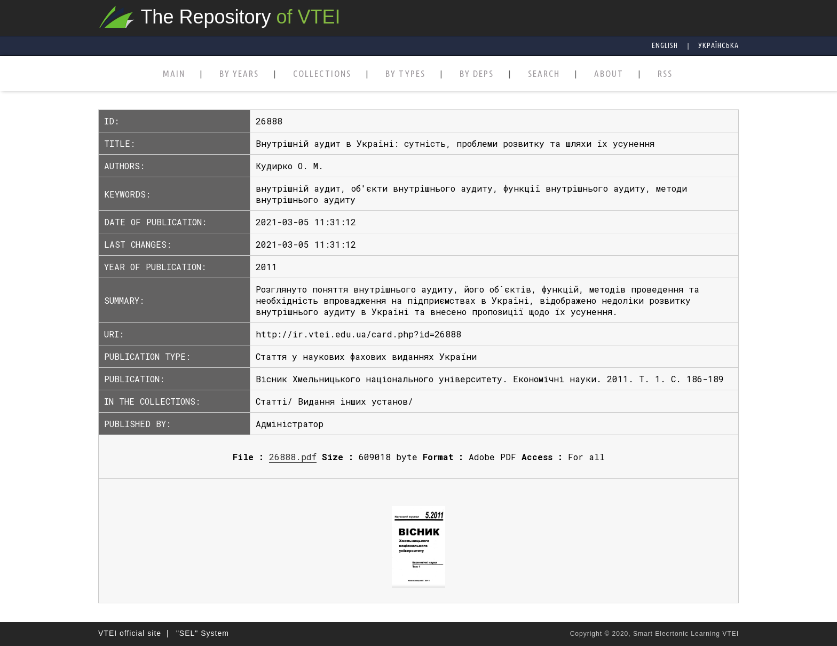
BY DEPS (477, 73)
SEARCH (544, 73)
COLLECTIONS (322, 73)
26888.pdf (293, 456)
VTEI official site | (133, 633)
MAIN (174, 73)
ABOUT (608, 73)
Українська (718, 45)
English (665, 45)
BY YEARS (239, 73)
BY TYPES (405, 73)
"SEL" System (202, 633)
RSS (665, 73)
